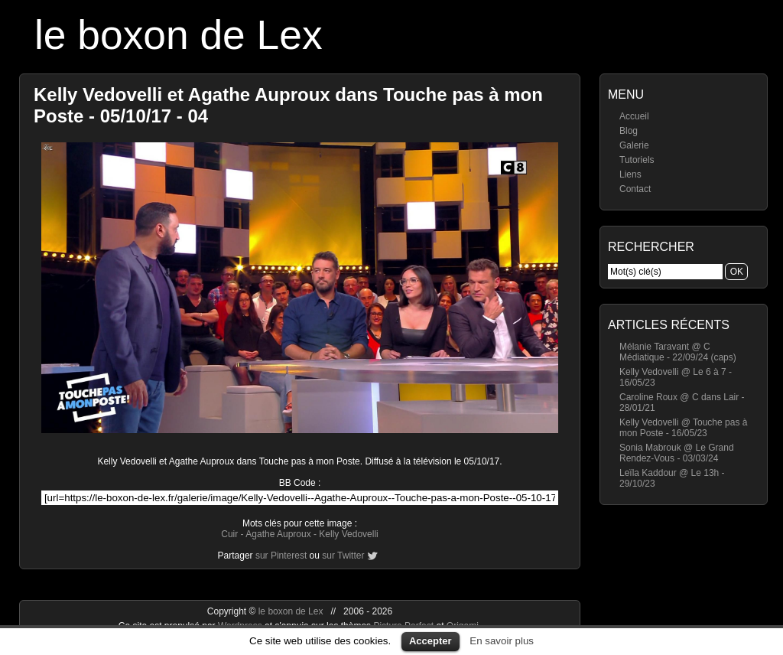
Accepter (430, 641)
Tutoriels (637, 160)
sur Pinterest (281, 555)
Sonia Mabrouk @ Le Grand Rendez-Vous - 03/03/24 (676, 453)
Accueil (634, 116)
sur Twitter (343, 555)
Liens (630, 174)
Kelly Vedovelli (348, 534)
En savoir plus (501, 641)
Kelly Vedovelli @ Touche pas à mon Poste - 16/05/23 (683, 427)
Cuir (229, 534)
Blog (628, 130)
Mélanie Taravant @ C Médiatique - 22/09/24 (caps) (677, 352)
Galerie (634, 145)
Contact (635, 189)
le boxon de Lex (178, 34)
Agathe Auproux (277, 534)
